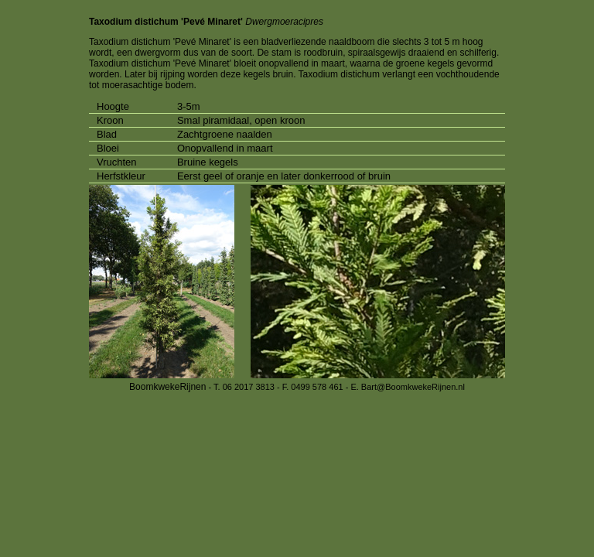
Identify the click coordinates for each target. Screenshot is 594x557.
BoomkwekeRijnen (167, 386)
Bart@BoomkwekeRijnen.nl (413, 386)
